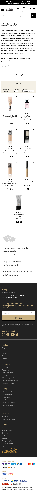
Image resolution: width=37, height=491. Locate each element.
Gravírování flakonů (9, 400)
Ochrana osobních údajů (10, 380)
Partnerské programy (9, 405)
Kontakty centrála (8, 430)
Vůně (4, 351)
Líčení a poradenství (9, 402)
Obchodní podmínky (9, 378)
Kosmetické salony (8, 419)
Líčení (4, 353)
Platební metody (7, 373)
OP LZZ (4, 446)
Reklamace (6, 375)
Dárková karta (7, 394)
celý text (6, 66)
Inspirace (5, 408)
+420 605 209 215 (10, 293)
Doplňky (5, 359)
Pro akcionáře (7, 441)
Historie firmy (7, 436)
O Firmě (5, 433)
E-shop (4, 289)
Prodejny (5, 416)
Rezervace (5, 370)
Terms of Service (12, 326)
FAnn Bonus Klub (8, 392)
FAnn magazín (7, 397)
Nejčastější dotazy (8, 383)
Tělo (3, 356)
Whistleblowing (7, 444)
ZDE (10, 61)
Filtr (18, 84)
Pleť (3, 348)
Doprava (5, 367)
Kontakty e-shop (7, 428)
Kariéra (4, 438)
